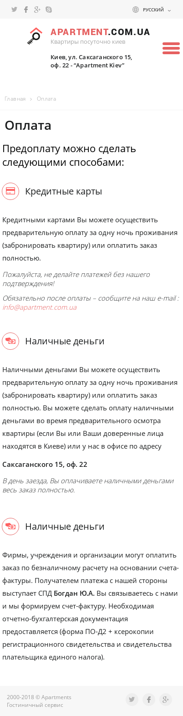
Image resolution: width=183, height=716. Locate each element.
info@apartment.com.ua (39, 307)
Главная (15, 98)
